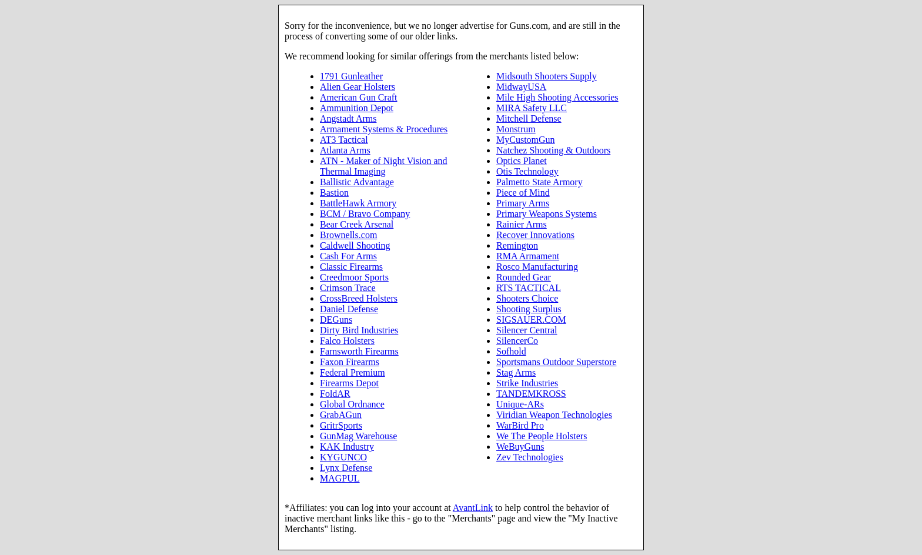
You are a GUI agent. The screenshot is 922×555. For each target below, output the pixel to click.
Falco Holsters (347, 341)
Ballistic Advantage (357, 182)
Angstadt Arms (348, 118)
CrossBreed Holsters (358, 298)
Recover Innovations (535, 235)
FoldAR (335, 394)
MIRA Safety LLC (531, 108)
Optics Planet (521, 161)
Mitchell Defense (529, 118)
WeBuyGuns (520, 447)
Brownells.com (348, 235)
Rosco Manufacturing (537, 267)
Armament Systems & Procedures (383, 129)
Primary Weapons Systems (546, 214)
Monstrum (516, 129)
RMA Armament (527, 256)
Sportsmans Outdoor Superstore (556, 362)
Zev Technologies (529, 457)
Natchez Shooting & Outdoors (553, 150)
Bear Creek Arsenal (356, 224)
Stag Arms (516, 372)
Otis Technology (527, 171)
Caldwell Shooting (355, 245)
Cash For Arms (348, 256)
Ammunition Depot (356, 108)
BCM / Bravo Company (365, 214)
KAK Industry (347, 447)
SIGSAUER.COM (531, 320)
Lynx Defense (346, 468)
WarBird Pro (520, 425)
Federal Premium (352, 372)
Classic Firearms (351, 267)
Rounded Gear (523, 277)
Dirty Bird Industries (359, 330)
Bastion (334, 193)
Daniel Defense (349, 309)
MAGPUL (340, 478)
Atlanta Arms (345, 150)
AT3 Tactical (344, 140)
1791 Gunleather (351, 76)
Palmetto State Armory (539, 182)
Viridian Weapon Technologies (554, 415)
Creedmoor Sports (354, 277)
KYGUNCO (343, 457)
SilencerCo (517, 341)
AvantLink (473, 508)
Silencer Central (526, 330)
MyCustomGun (525, 140)
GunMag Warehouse (358, 436)
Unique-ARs (520, 404)
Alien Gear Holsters (357, 87)
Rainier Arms (521, 224)
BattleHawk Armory (358, 203)
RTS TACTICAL (528, 288)
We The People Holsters (541, 436)
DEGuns (336, 320)
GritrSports (341, 425)
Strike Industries (527, 383)
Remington (517, 245)
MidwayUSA (521, 87)
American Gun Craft (358, 97)
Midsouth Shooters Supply (546, 76)
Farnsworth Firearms (359, 351)
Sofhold (511, 351)
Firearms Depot (349, 383)
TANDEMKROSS (531, 394)
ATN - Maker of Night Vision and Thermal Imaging (383, 166)
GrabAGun (341, 415)
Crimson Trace (348, 288)
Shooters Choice (527, 298)
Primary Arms (522, 203)
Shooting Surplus (529, 309)
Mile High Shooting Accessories (557, 97)
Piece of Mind (523, 193)
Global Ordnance (352, 404)
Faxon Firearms (349, 362)
